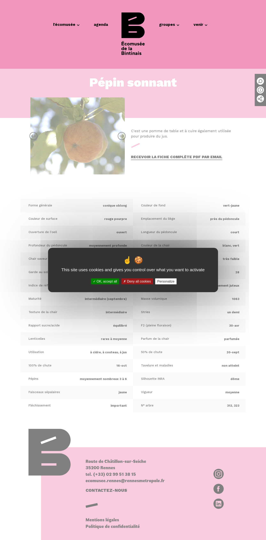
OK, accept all (105, 281)
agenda (101, 24)
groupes (169, 24)
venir (200, 24)
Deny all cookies (137, 281)
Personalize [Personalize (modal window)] (165, 281)
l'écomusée (66, 24)
